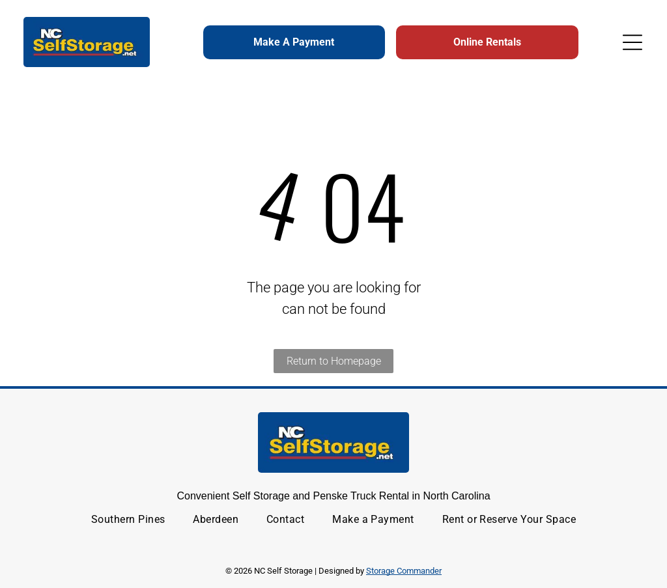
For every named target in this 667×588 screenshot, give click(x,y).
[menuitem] (128, 520)
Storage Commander (404, 571)
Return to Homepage (334, 361)
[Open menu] (632, 42)
